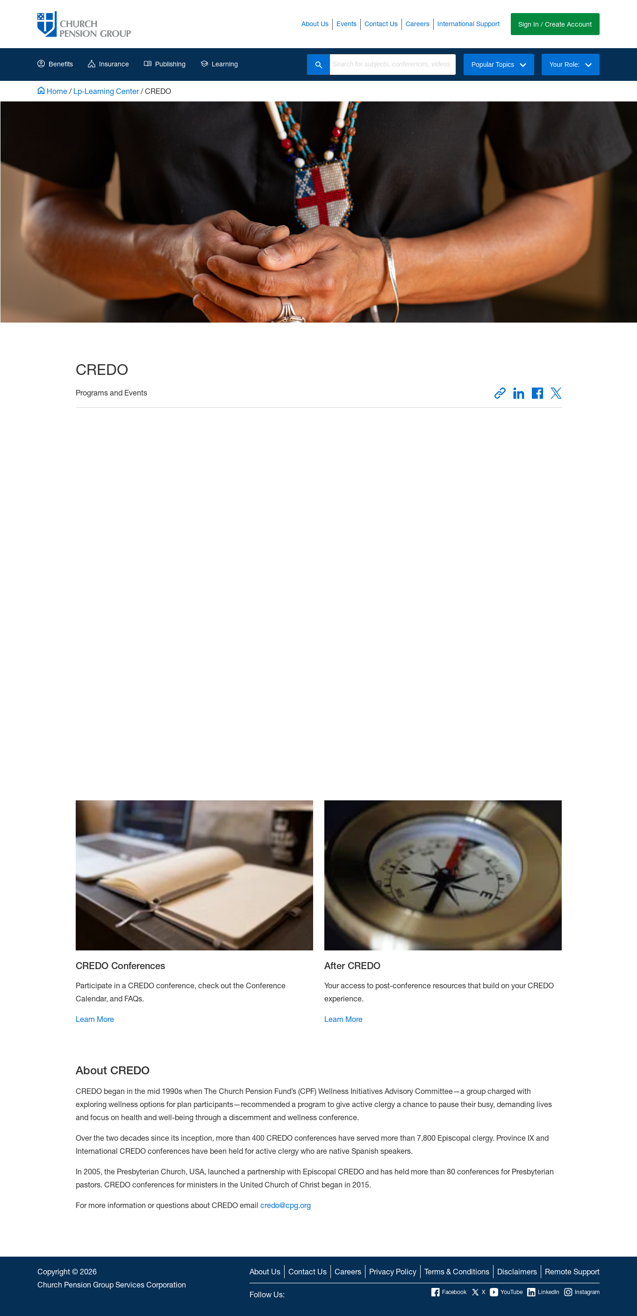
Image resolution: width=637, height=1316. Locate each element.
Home (52, 90)
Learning (219, 64)
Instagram (582, 1292)
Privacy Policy (392, 1271)
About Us (314, 24)
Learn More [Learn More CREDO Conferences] (95, 1018)
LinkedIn (543, 1292)
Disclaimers (517, 1271)
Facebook (448, 1292)
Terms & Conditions (456, 1271)
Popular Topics (498, 64)
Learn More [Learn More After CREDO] (343, 1018)
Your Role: (570, 64)
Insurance (108, 64)
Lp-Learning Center (106, 90)
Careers (417, 24)
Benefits (55, 64)
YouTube (506, 1292)
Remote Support (572, 1271)
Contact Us (380, 24)
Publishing (165, 64)
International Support (468, 24)
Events (346, 24)
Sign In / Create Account (555, 24)
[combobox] (392, 64)
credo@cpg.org (284, 1205)
